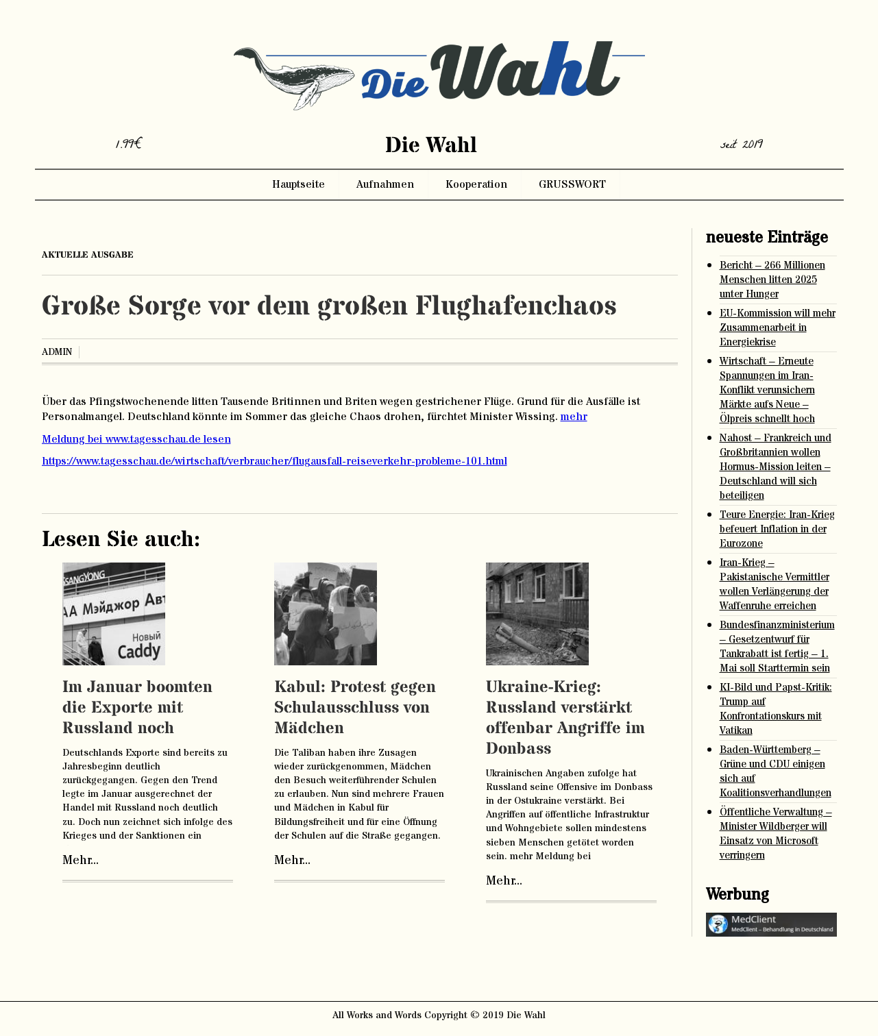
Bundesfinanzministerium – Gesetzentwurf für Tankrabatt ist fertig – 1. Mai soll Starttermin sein (777, 647)
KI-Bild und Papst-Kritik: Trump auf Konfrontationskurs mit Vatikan (776, 709)
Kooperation (476, 184)
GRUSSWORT (572, 184)
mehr (574, 416)
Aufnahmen (385, 184)
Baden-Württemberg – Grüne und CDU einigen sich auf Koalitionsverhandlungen (775, 771)
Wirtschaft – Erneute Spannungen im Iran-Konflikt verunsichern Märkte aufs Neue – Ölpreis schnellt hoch (767, 390)
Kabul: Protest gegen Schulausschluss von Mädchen (355, 708)
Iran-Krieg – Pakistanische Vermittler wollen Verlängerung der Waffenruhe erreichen (774, 584)
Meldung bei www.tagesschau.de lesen (136, 439)
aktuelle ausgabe (88, 255)
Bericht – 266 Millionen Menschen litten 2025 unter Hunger (772, 279)
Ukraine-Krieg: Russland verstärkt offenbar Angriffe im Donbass (565, 718)
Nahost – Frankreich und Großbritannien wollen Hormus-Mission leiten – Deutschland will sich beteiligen (775, 467)
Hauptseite (298, 184)
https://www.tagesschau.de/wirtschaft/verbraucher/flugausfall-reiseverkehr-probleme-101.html (274, 461)
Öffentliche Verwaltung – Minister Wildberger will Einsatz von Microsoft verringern (776, 834)
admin (57, 352)
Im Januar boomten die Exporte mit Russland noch (137, 708)
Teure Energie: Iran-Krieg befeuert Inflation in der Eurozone (777, 529)
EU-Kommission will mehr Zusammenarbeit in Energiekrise (778, 327)
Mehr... (80, 860)
